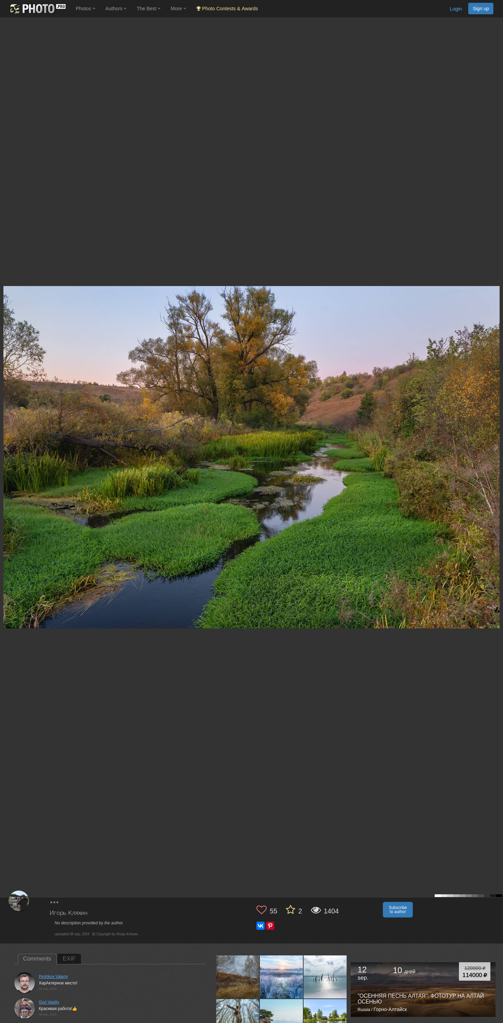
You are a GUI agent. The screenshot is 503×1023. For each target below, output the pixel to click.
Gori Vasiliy (49, 1002)
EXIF (69, 958)
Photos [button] (85, 8)
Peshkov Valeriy (53, 976)
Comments (37, 958)
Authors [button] (116, 8)
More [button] (178, 8)
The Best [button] (148, 8)
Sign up (481, 8)
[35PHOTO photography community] (37, 9)
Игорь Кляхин (69, 913)
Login (456, 8)
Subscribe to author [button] (398, 909)
